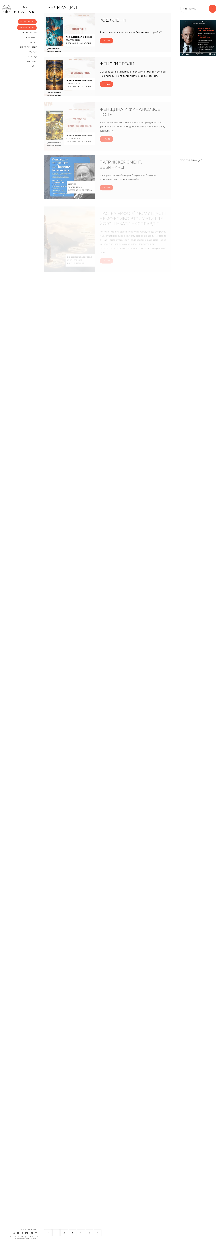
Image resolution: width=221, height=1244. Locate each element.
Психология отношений (79, 37)
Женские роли (117, 64)
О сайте (32, 66)
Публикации (29, 37)
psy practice (18, 9)
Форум (33, 52)
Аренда (32, 57)
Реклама (32, 61)
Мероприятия (28, 47)
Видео (33, 42)
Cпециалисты (28, 32)
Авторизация (27, 27)
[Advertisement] (198, 106)
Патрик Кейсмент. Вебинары (121, 167)
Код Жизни (113, 20)
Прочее (72, 186)
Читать (106, 41)
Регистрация (27, 22)
